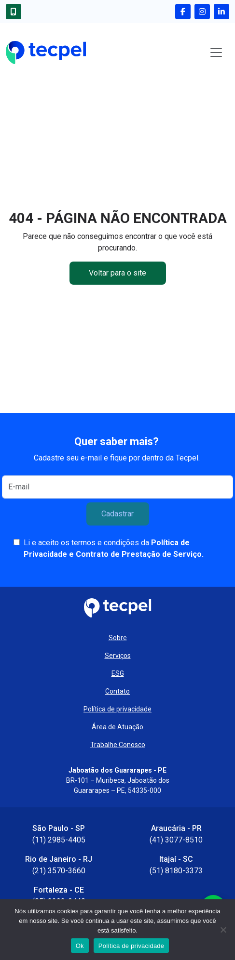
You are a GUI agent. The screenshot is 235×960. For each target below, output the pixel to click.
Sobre (118, 638)
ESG (117, 673)
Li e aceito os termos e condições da (114, 548)
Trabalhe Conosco (117, 745)
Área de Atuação (117, 727)
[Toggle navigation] (216, 52)
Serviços (118, 655)
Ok (80, 945)
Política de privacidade (117, 709)
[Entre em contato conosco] (15, 11)
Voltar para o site (117, 272)
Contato (117, 691)
